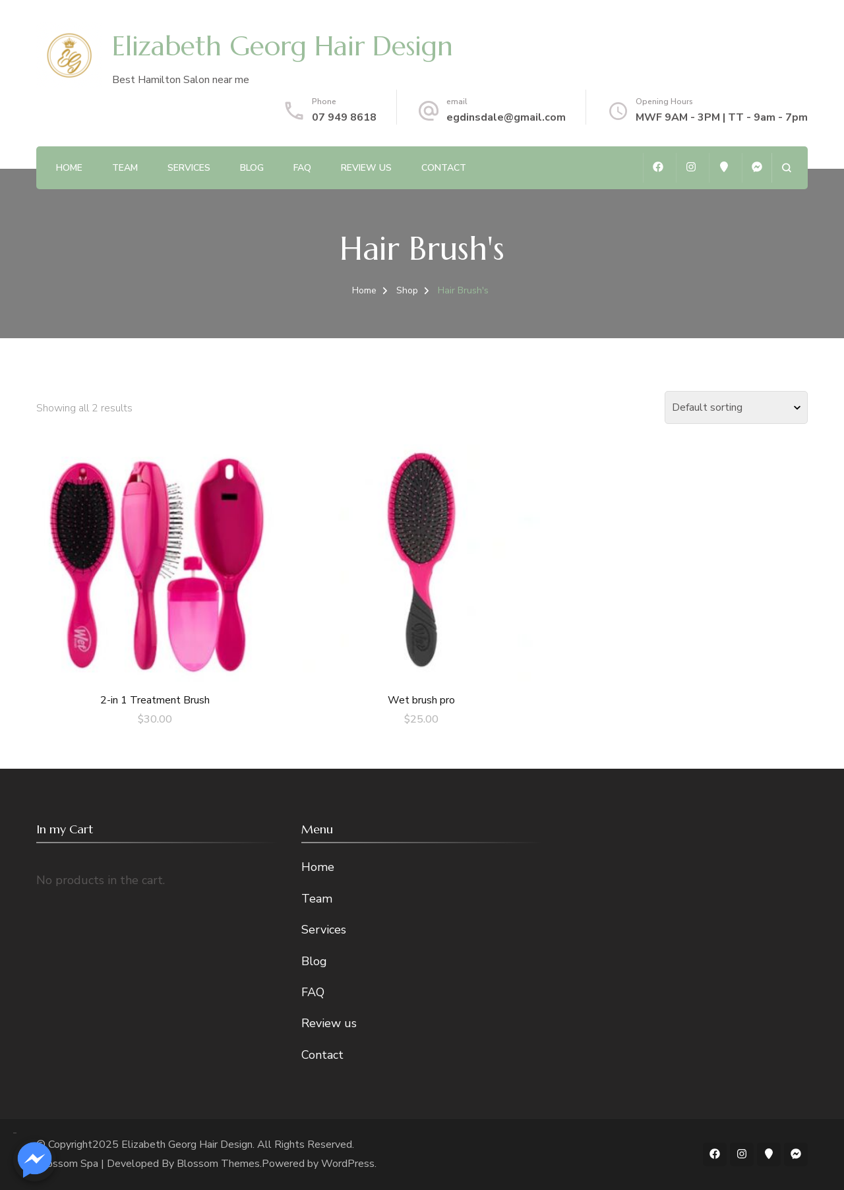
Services (188, 168)
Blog (252, 168)
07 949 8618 (344, 117)
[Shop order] (736, 407)
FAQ (302, 168)
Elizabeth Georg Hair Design (282, 46)
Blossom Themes (218, 1163)
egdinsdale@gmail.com (506, 117)
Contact (443, 168)
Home (69, 168)
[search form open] (786, 168)
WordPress (348, 1163)
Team (125, 168)
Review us (366, 168)
